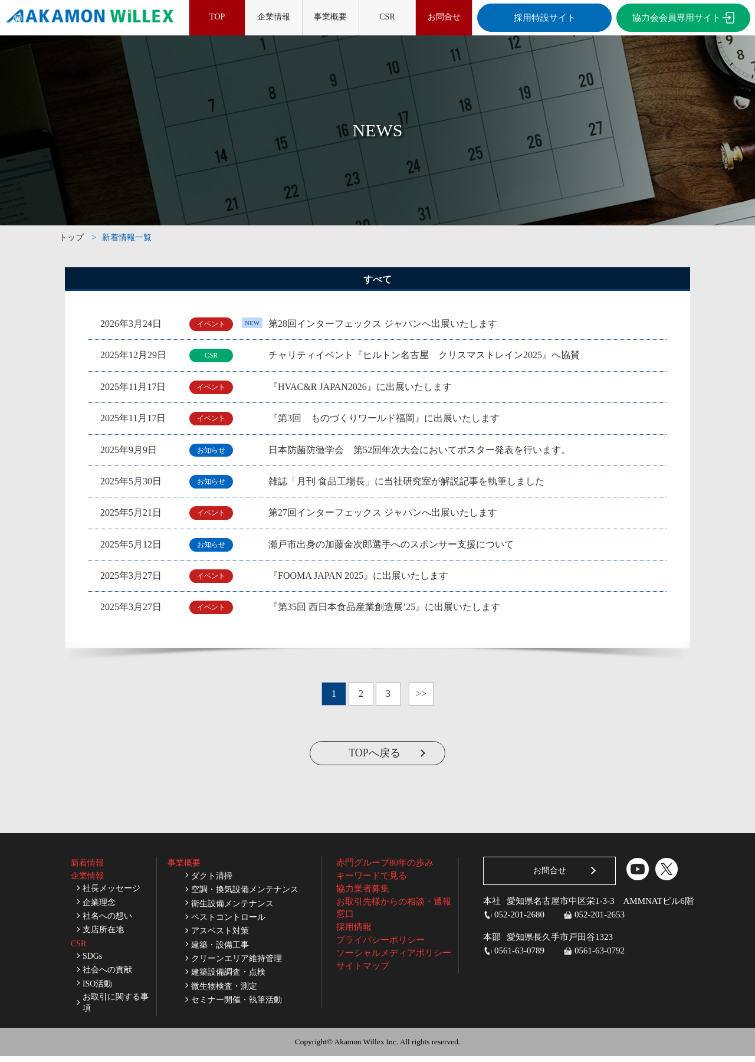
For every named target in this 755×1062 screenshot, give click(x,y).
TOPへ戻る (375, 753)
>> (421, 694)
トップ (71, 237)
